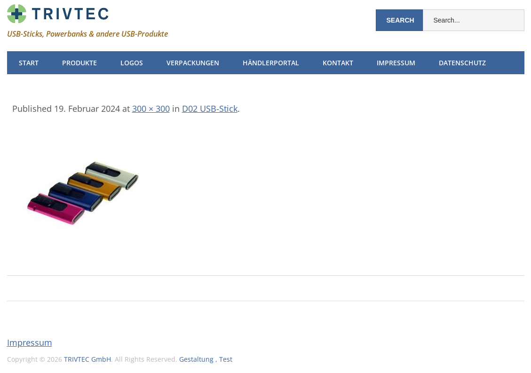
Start (29, 62)
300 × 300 (151, 108)
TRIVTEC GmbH (87, 359)
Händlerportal (271, 62)
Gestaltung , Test (205, 359)
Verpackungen (192, 62)
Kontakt (338, 62)
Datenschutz (462, 62)
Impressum (396, 62)
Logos (131, 62)
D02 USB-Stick (210, 108)
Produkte (79, 62)
